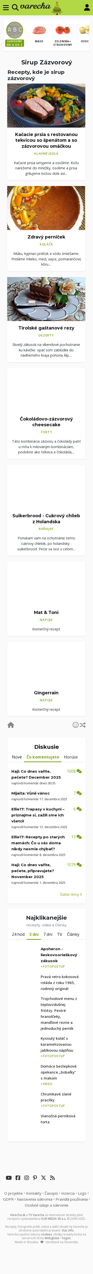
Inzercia (68, 1193)
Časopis (51, 1193)
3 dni (34, 934)
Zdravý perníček (46, 236)
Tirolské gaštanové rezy (46, 327)
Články (73, 934)
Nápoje (46, 619)
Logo (82, 1193)
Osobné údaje (46, 1205)
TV (59, 934)
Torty (46, 432)
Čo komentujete (43, 757)
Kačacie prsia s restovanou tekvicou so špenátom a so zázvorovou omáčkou (46, 140)
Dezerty (46, 335)
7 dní (47, 934)
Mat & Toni (46, 612)
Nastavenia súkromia (34, 1199)
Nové (17, 757)
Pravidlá (72, 1199)
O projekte (13, 1193)
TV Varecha (36, 1215)
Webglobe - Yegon (58, 1238)
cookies (46, 1234)
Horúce (71, 757)
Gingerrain (46, 692)
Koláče (46, 244)
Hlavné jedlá (46, 153)
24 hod (18, 934)
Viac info (68, 1230)
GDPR (8, 1199)
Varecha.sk (17, 1215)
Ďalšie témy (71, 894)
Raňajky (46, 528)
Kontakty (33, 1193)
